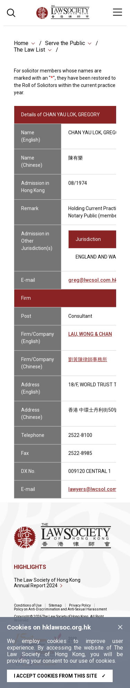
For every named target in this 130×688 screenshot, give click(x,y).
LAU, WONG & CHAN (90, 338)
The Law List (29, 50)
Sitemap (55, 605)
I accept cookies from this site (60, 676)
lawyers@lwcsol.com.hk (96, 493)
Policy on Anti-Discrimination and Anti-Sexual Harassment (60, 609)
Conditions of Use (28, 605)
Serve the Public (65, 44)
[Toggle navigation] (117, 12)
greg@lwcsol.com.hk (92, 284)
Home (21, 44)
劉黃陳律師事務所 (87, 363)
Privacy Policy (80, 605)
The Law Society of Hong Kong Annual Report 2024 (47, 582)
